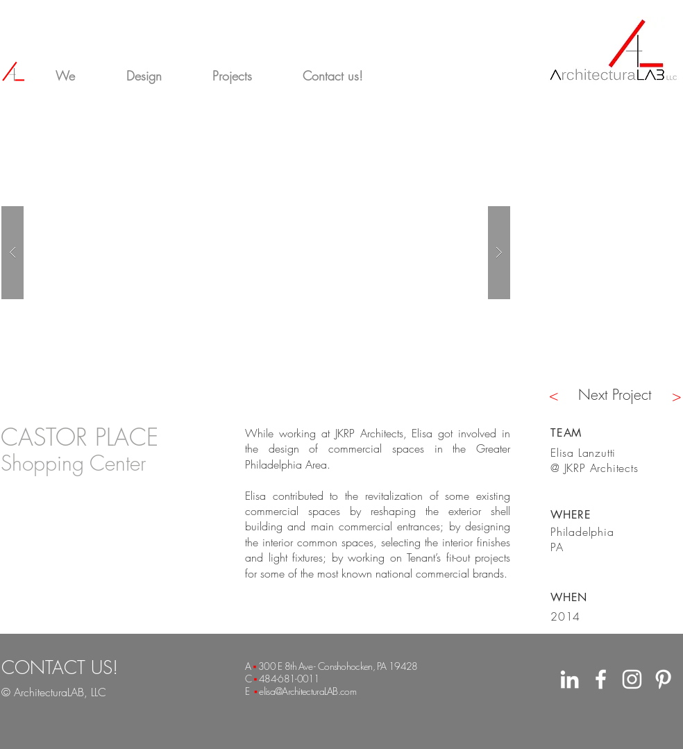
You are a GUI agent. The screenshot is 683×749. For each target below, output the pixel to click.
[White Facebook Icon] (601, 679)
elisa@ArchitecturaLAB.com (307, 691)
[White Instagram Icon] (632, 679)
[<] (553, 395)
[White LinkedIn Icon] (569, 679)
